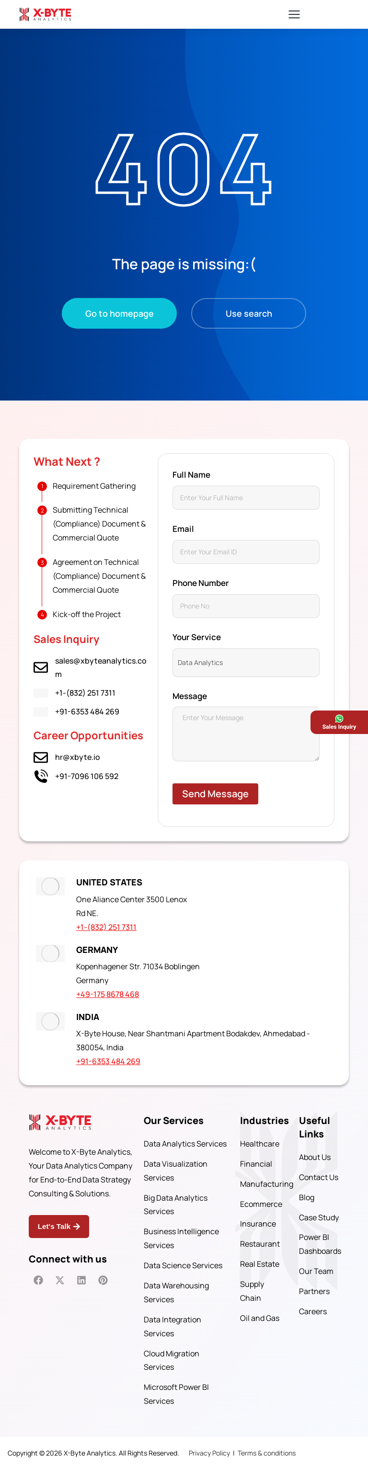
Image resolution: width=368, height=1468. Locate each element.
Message (189, 695)
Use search (249, 313)
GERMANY (100, 948)
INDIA (90, 1015)
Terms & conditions (267, 1451)
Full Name (191, 474)
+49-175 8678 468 (110, 993)
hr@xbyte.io (77, 757)
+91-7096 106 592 (86, 776)
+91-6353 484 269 (87, 711)
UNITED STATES (112, 882)
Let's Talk (57, 1224)
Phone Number (200, 582)
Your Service (196, 636)
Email (183, 528)
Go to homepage (119, 313)
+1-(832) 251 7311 (85, 693)
